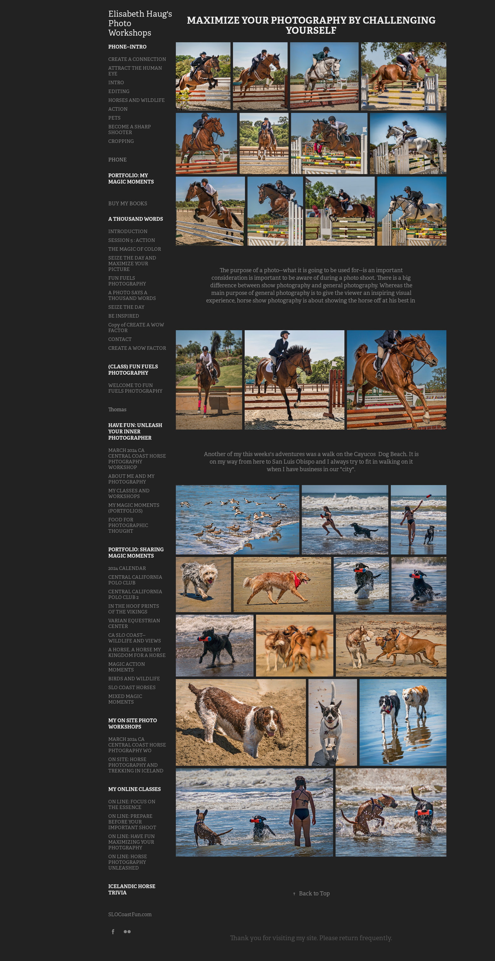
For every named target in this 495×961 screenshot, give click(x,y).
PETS (114, 118)
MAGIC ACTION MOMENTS (126, 667)
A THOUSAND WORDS (135, 219)
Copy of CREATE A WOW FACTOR (136, 327)
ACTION (118, 109)
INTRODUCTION (127, 231)
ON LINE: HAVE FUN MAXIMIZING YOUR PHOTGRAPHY (131, 842)
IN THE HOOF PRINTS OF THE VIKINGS (133, 609)
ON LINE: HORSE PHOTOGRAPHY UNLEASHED (127, 862)
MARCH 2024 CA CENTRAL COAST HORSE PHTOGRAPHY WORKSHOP (137, 458)
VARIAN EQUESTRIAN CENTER (134, 623)
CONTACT (120, 339)
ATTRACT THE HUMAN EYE (135, 71)
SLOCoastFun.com (130, 914)
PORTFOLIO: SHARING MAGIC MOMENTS (136, 552)
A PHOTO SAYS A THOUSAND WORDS (132, 295)
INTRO (116, 82)
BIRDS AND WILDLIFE (134, 679)
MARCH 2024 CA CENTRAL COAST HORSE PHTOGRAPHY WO (137, 744)
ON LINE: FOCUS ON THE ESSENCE (131, 804)
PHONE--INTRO (127, 47)
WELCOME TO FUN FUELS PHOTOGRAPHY (135, 388)
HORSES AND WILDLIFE (136, 100)
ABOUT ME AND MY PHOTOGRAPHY (131, 479)
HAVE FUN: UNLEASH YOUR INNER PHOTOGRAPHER (135, 431)
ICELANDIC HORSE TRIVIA (131, 889)
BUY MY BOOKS (127, 203)
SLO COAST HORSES (132, 687)
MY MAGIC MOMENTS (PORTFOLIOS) (133, 508)
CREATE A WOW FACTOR (137, 348)
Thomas (117, 409)
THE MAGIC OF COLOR (134, 249)
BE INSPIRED (123, 316)
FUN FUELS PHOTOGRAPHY (127, 281)
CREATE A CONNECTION (137, 59)
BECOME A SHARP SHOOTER (129, 129)
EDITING (118, 91)
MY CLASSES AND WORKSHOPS (129, 493)
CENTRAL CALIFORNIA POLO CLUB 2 (135, 594)
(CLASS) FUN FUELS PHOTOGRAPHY (133, 369)
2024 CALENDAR (127, 568)
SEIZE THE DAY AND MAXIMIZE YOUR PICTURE (132, 263)
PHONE (117, 159)
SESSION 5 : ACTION (131, 240)
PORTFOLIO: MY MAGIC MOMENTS (131, 178)
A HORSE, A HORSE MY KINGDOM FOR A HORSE (137, 652)
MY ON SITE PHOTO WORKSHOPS (132, 723)
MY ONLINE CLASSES (134, 789)
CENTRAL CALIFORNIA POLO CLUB (135, 580)
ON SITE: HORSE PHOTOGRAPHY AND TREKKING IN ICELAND (136, 765)
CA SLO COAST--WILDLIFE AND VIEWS (134, 638)
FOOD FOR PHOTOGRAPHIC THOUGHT (128, 525)
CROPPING (121, 141)
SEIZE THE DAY (126, 307)
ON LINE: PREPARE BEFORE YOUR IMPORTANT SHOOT (132, 821)
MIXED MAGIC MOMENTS (125, 699)
